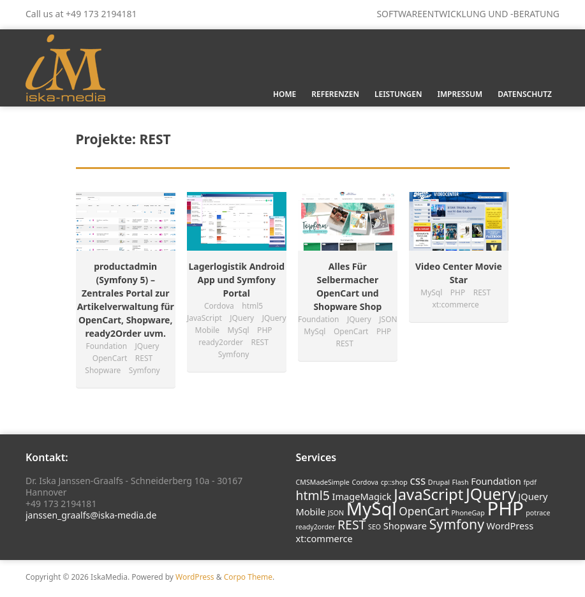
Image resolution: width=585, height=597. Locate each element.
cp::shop (394, 482)
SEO (374, 526)
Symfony (456, 524)
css (418, 480)
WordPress (510, 525)
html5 (313, 495)
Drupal (439, 482)
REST (351, 524)
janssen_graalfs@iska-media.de (91, 515)
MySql (371, 508)
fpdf (529, 482)
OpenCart (423, 511)
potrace (538, 512)
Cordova (365, 482)
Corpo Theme (248, 576)
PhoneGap (467, 512)
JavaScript (428, 494)
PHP (505, 508)
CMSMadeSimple (323, 482)
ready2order (316, 526)
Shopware (405, 525)
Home (284, 94)
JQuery (491, 494)
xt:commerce (324, 538)
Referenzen (335, 94)
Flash (460, 482)
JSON (336, 512)
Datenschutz (525, 94)
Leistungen (398, 94)
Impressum (459, 94)
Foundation (496, 481)
